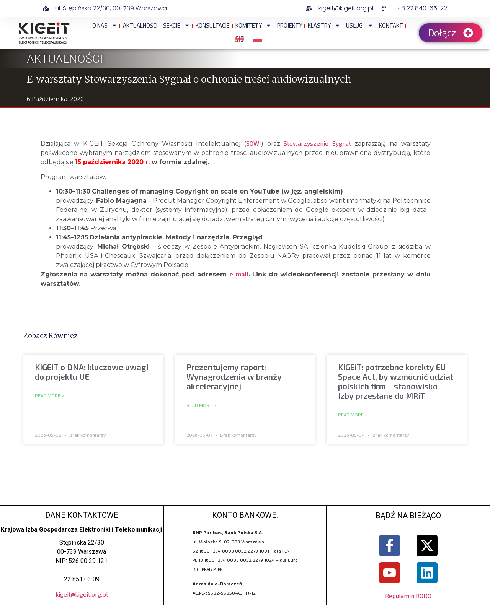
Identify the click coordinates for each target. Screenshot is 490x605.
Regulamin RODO (408, 595)
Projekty (289, 25)
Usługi (359, 25)
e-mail (238, 274)
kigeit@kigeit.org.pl (82, 594)
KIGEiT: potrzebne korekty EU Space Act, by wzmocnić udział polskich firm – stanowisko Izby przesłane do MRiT (395, 381)
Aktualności (140, 25)
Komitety (253, 25)
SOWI (253, 143)
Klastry (324, 25)
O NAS (104, 25)
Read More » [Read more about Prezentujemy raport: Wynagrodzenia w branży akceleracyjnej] (201, 405)
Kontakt (391, 25)
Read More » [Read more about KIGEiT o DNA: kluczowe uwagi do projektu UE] (49, 395)
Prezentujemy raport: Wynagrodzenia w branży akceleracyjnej (234, 376)
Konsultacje (213, 25)
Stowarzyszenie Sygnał (317, 143)
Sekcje (176, 25)
